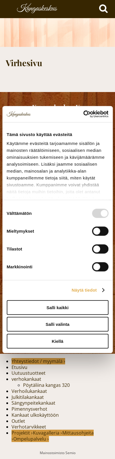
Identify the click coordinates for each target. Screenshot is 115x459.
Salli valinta (57, 324)
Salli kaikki (57, 307)
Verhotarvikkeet (29, 427)
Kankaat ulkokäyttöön (35, 415)
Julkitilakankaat (28, 397)
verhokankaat (26, 379)
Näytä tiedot (84, 290)
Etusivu (19, 367)
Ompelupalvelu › (31, 439)
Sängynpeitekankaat (33, 403)
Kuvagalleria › (47, 433)
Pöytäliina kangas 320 (46, 385)
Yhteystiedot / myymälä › (38, 361)
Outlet (18, 421)
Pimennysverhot (29, 409)
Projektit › (22, 433)
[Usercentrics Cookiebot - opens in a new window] (83, 114)
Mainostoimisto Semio (58, 452)
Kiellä (57, 340)
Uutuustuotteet (29, 373)
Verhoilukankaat (29, 391)
